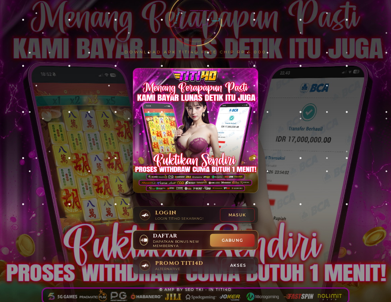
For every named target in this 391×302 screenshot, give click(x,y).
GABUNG (232, 240)
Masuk (237, 214)
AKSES (238, 265)
